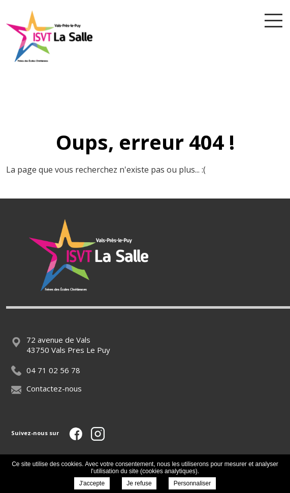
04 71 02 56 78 (45, 370)
